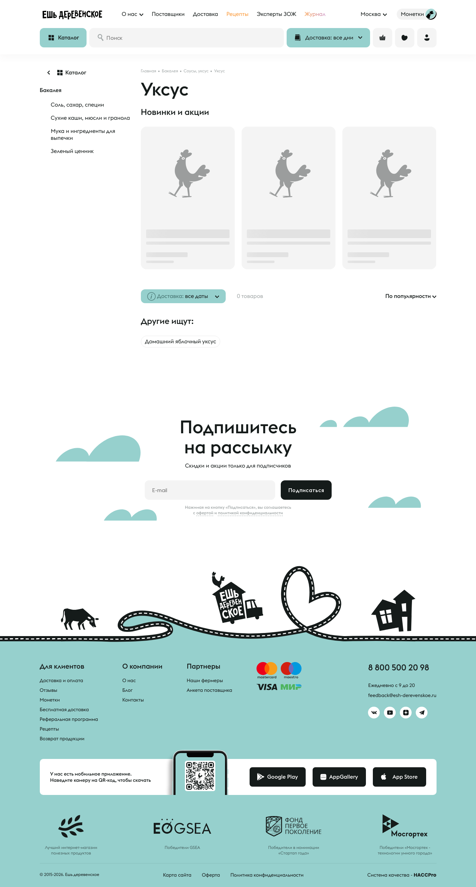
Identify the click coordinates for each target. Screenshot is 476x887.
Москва (370, 14)
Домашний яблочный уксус (180, 341)
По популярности (408, 296)
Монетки (50, 700)
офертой (205, 512)
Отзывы (48, 690)
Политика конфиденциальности (266, 875)
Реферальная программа (69, 719)
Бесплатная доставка (64, 709)
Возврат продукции (62, 738)
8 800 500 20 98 (398, 667)
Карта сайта (177, 875)
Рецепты (49, 729)
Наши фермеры (205, 680)
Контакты (133, 700)
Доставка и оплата (61, 680)
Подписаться (306, 490)
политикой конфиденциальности (250, 512)
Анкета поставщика (209, 690)
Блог (127, 690)
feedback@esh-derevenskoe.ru (402, 695)
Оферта (211, 875)
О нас (129, 680)
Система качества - (401, 875)
